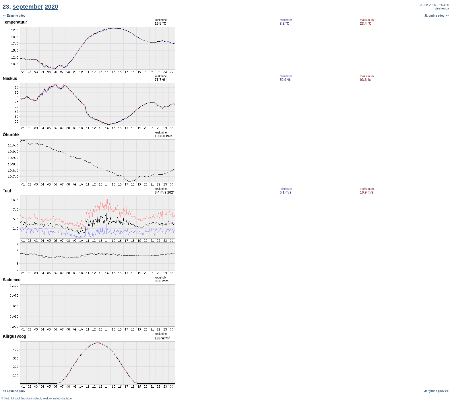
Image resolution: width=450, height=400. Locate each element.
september (28, 6)
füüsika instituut (31, 398)
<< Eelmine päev (14, 15)
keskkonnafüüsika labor (58, 398)
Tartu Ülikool (12, 398)
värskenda (442, 8)
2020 (51, 6)
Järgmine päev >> (436, 15)
